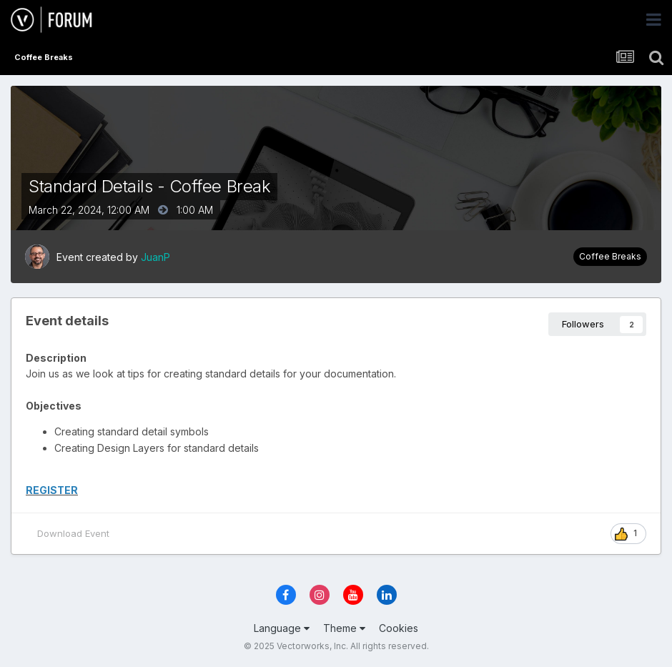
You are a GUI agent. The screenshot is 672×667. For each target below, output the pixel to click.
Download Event (73, 533)
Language (282, 628)
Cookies (398, 628)
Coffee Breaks (610, 256)
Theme (344, 628)
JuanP (155, 257)
